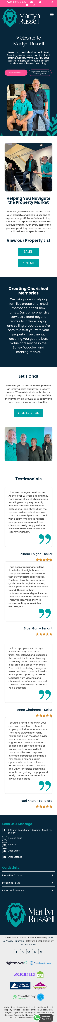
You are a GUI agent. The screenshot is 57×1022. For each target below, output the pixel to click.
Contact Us (28, 412)
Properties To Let (11, 882)
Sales (28, 251)
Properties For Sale (12, 875)
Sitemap (19, 941)
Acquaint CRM (28, 944)
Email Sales (14, 850)
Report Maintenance (13, 890)
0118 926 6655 (16, 2)
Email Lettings (15, 856)
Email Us (12, 844)
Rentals (28, 263)
